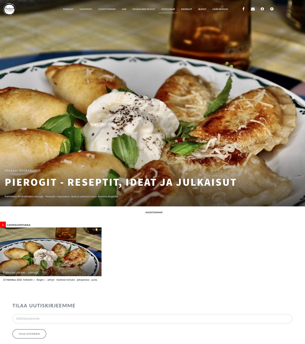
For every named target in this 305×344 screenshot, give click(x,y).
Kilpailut (186, 9)
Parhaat (68, 9)
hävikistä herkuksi (65, 280)
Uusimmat (86, 9)
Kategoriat (168, 9)
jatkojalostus (83, 280)
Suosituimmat (107, 9)
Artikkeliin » (29, 280)
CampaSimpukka (15, 225)
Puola (94, 280)
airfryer (50, 280)
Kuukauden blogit (144, 9)
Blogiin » (41, 280)
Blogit (202, 9)
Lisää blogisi (220, 9)
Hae (124, 9)
